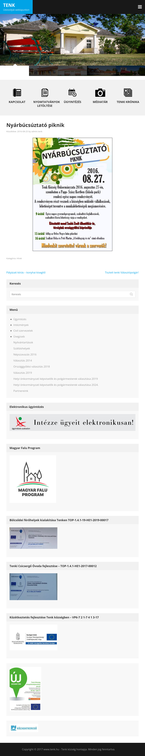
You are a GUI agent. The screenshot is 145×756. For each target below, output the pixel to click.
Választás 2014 (22, 360)
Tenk (9, 5)
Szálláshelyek (21, 348)
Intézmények (21, 325)
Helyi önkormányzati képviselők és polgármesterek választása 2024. (55, 385)
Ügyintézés (19, 319)
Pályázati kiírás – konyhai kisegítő (25, 272)
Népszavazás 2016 (24, 354)
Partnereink (20, 391)
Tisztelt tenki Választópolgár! (122, 272)
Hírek (19, 258)
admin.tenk (36, 131)
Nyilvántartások (23, 342)
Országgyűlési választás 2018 (31, 366)
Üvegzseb (19, 336)
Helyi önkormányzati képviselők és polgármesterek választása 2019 (55, 379)
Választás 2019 (22, 373)
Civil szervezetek (23, 330)
